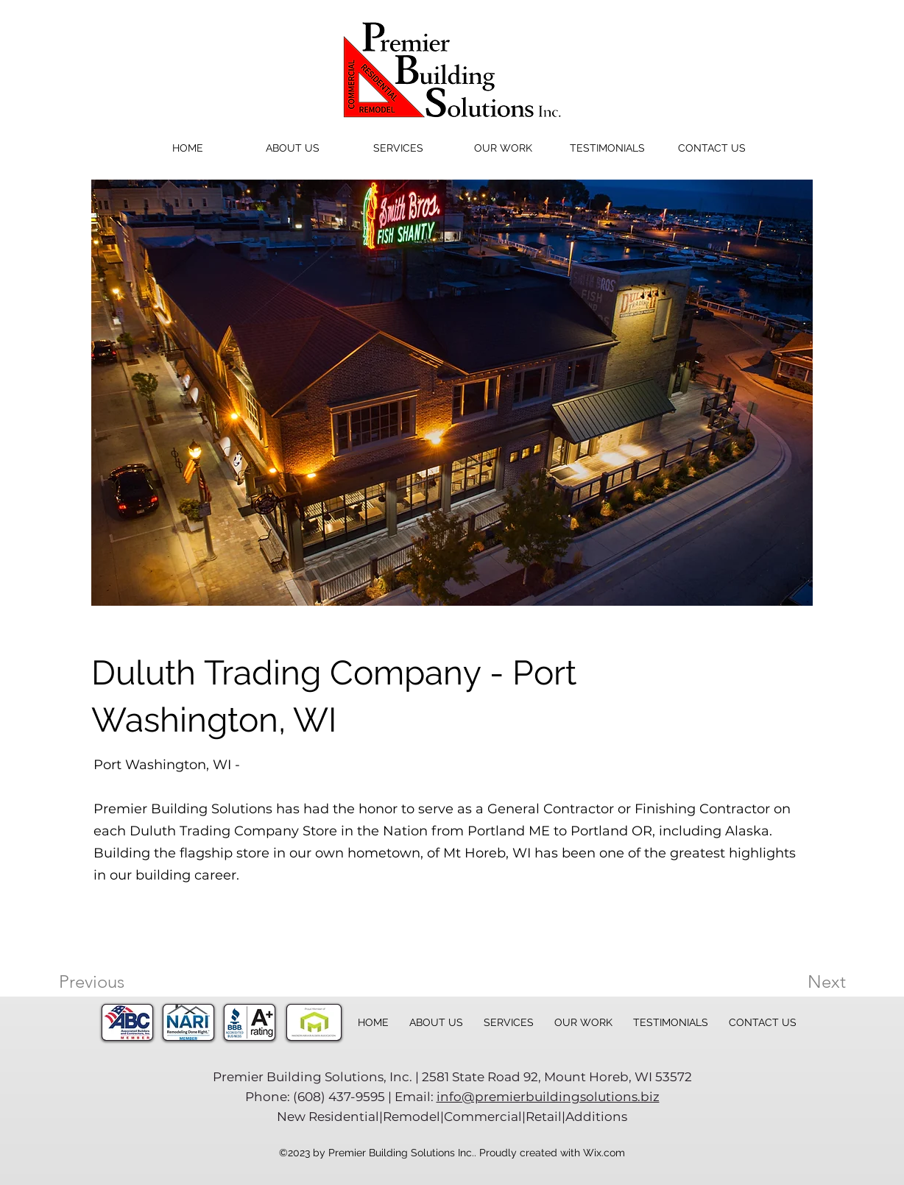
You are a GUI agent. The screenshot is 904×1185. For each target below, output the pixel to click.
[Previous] (111, 982)
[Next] (797, 982)
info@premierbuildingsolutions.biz (548, 1096)
